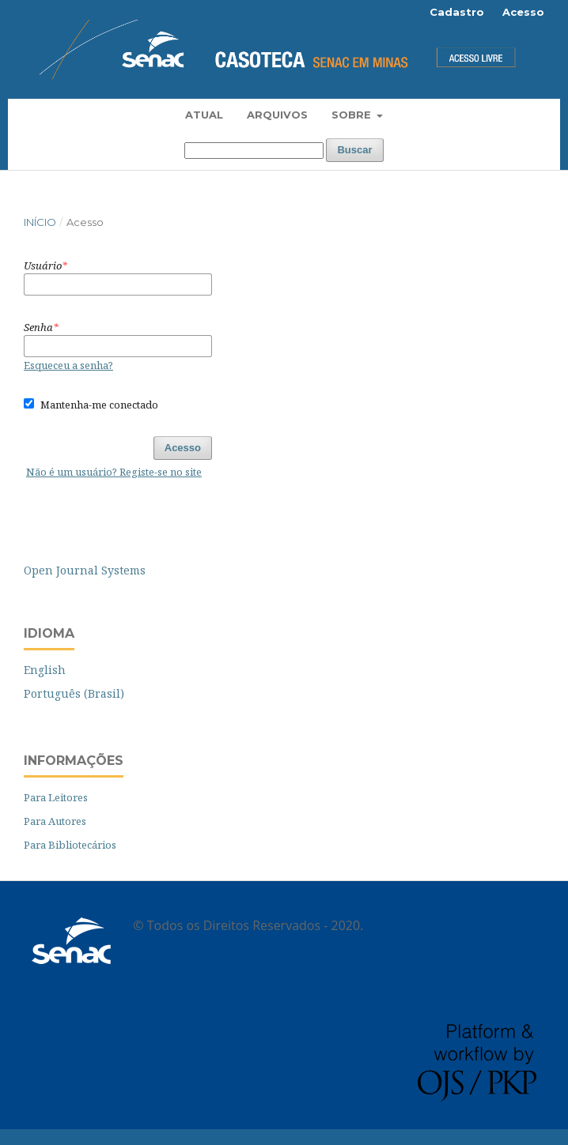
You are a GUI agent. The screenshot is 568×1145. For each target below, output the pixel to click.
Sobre (352, 114)
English (45, 669)
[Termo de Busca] (254, 150)
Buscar (354, 150)
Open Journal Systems (85, 570)
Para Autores (55, 821)
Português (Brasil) (74, 693)
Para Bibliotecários (70, 845)
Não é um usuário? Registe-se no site (114, 472)
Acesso (523, 12)
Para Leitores (56, 797)
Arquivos (277, 114)
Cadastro (457, 12)
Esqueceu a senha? (68, 365)
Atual (204, 114)
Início (40, 222)
